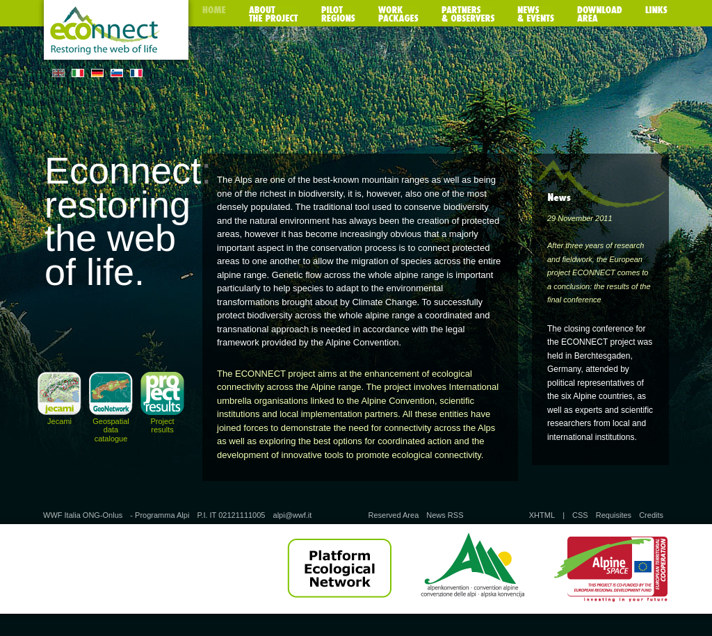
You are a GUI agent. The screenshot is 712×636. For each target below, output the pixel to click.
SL (117, 73)
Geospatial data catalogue (110, 429)
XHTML (542, 515)
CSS (580, 515)
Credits (651, 515)
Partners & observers (468, 14)
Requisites (613, 515)
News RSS (444, 515)
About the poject (273, 14)
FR (136, 73)
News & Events (535, 14)
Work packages (398, 14)
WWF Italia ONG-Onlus (82, 515)
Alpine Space (611, 569)
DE (97, 73)
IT (78, 73)
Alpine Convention (472, 569)
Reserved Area (393, 515)
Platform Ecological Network (339, 569)
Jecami (59, 421)
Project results (162, 425)
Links (656, 14)
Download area (599, 14)
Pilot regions (338, 14)
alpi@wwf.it (292, 515)
